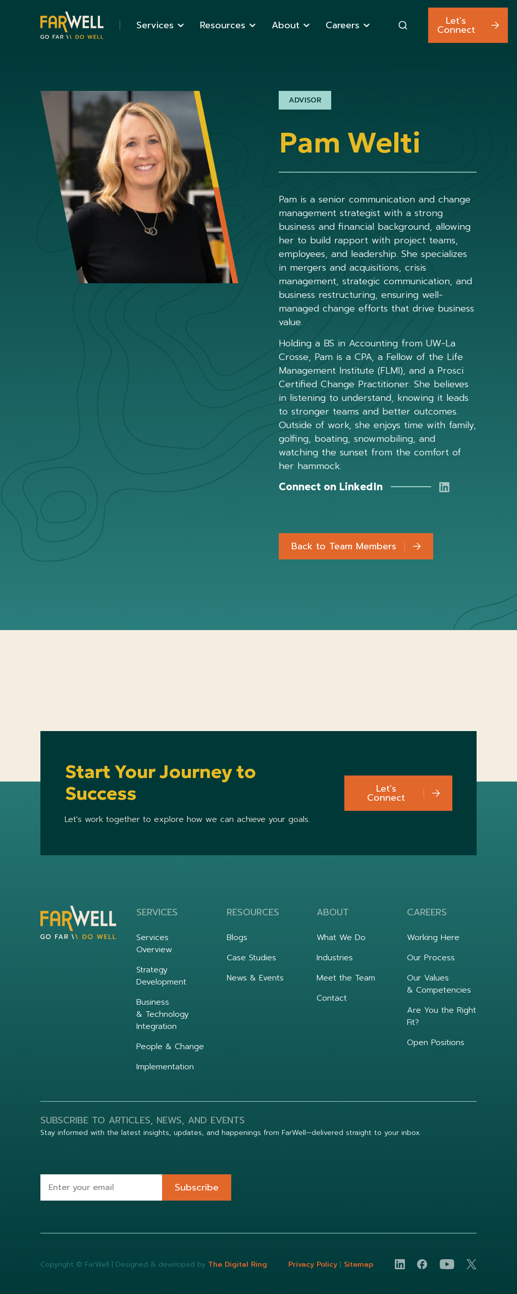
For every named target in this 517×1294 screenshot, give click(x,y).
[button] (160, 25)
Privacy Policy (314, 1264)
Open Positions (435, 1043)
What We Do (341, 937)
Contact (332, 998)
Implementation (165, 1067)
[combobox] (403, 25)
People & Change (170, 1047)
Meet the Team (346, 978)
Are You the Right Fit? (441, 1016)
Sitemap (359, 1264)
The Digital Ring (237, 1264)
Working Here (433, 937)
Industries (335, 958)
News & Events (255, 978)
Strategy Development (161, 976)
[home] (72, 25)
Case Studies (251, 958)
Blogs (237, 937)
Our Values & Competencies (439, 984)
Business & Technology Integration (162, 1014)
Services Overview (154, 943)
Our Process (431, 958)
